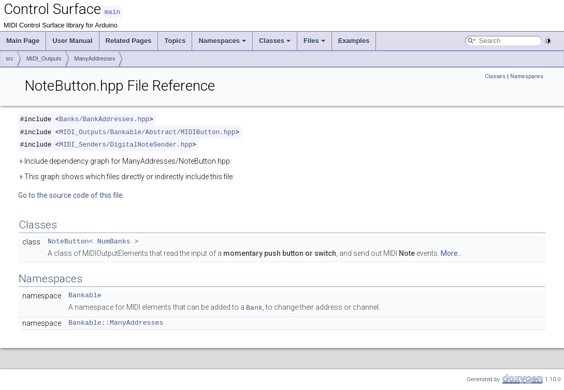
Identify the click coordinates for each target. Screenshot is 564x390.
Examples (354, 40)
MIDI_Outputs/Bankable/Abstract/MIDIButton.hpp (147, 131)
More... (451, 253)
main (112, 11)
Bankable (85, 295)
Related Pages (129, 40)
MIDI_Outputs (44, 58)
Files (314, 40)
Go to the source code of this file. (71, 195)
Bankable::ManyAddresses (116, 321)
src (9, 58)
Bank (254, 306)
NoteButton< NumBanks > (93, 241)
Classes (275, 40)
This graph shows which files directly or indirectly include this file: (126, 176)
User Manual (72, 40)
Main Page (22, 40)
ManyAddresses (95, 58)
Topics (174, 40)
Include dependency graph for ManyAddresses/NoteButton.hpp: (125, 160)
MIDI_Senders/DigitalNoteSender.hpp (125, 144)
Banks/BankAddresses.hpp (104, 118)
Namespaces (222, 40)
